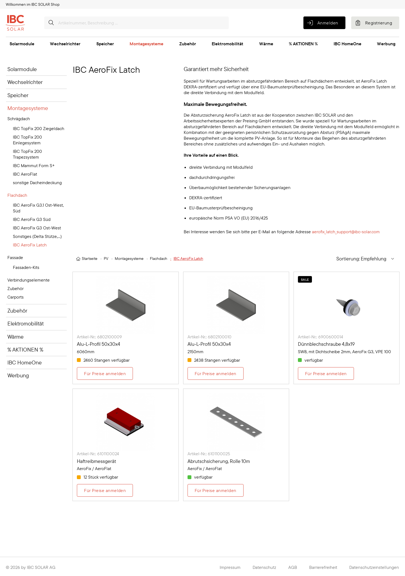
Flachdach (17, 195)
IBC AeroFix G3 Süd (32, 219)
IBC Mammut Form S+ (34, 165)
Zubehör (187, 43)
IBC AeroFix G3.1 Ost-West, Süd (38, 207)
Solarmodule (22, 43)
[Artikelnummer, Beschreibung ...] (136, 22)
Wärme (266, 43)
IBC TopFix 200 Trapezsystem (27, 154)
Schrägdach (18, 118)
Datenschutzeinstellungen (374, 567)
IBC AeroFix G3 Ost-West (37, 228)
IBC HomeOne (347, 43)
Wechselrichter (65, 43)
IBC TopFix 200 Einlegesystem (27, 139)
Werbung (386, 43)
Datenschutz (264, 567)
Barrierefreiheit (323, 567)
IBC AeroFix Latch (30, 245)
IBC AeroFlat (25, 174)
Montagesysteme (146, 43)
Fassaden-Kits (26, 267)
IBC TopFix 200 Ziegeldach (38, 128)
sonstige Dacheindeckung (37, 182)
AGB (292, 567)
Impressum (230, 567)
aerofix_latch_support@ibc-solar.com (346, 231)
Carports (15, 297)
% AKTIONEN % (303, 43)
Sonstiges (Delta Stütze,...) (37, 236)
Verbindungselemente (28, 280)
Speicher (105, 43)
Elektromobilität (227, 43)
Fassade (15, 257)
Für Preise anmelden (105, 373)
